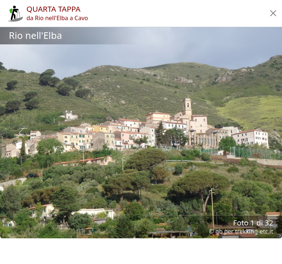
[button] (273, 13)
